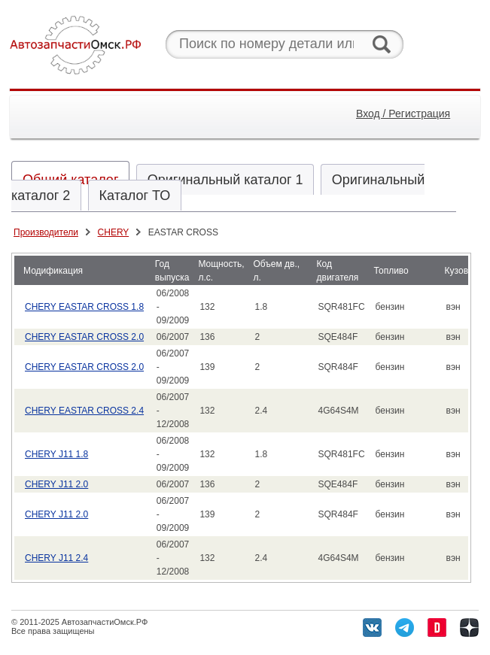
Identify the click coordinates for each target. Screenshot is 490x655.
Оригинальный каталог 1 (225, 179)
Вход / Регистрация (403, 114)
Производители (46, 232)
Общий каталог (70, 179)
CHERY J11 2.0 (56, 484)
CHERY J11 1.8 (56, 454)
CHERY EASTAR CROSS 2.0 (84, 337)
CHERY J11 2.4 (56, 558)
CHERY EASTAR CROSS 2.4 (84, 410)
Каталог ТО (135, 195)
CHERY (113, 232)
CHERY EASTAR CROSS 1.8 (84, 307)
